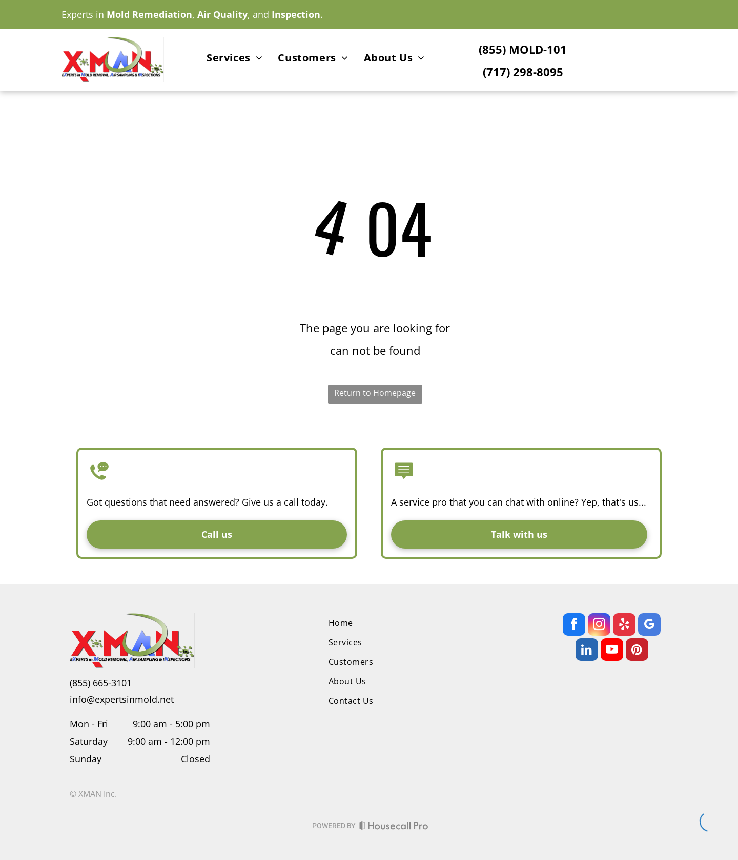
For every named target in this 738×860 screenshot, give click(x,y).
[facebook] (574, 625)
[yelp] (624, 625)
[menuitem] (234, 59)
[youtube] (612, 650)
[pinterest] (637, 650)
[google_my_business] (649, 625)
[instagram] (599, 625)
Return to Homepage (375, 392)
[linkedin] (587, 650)
